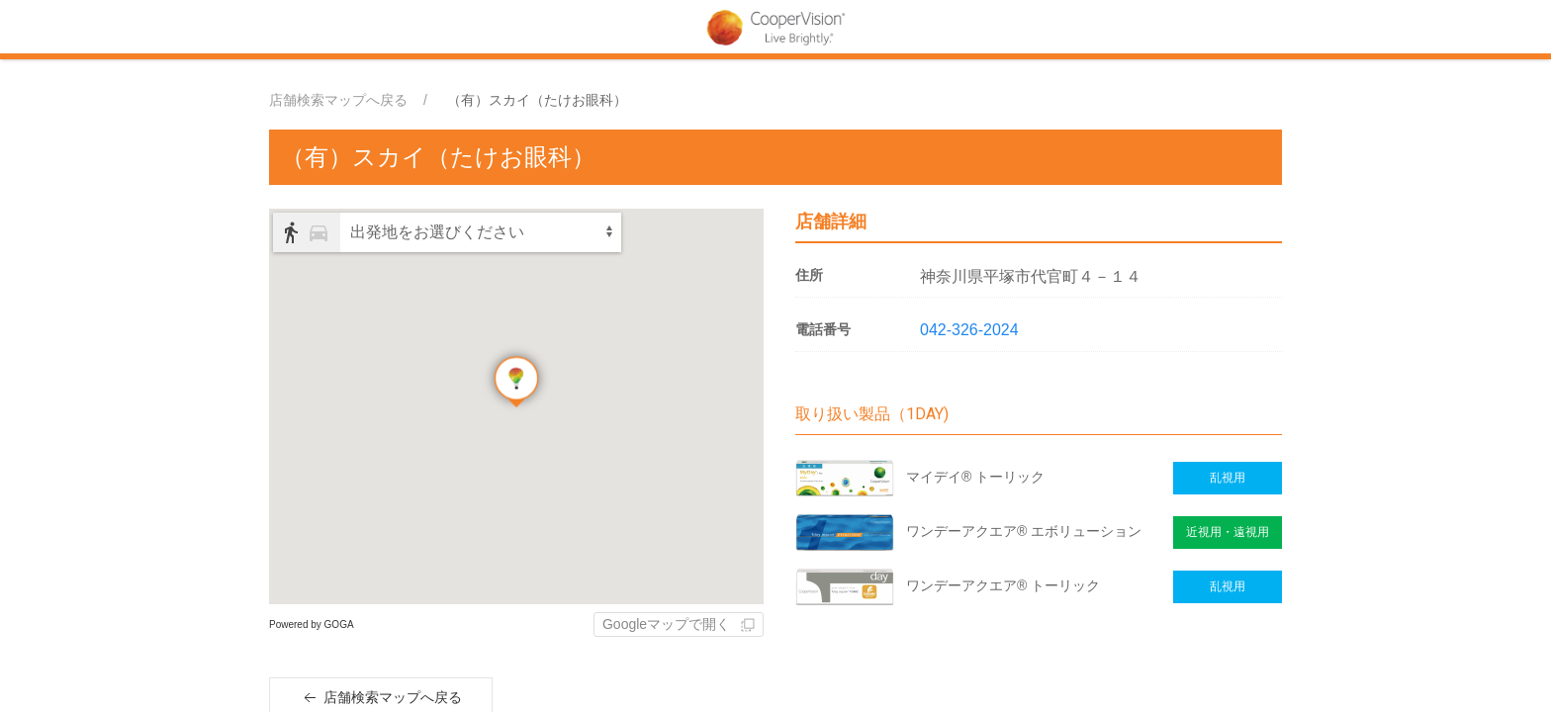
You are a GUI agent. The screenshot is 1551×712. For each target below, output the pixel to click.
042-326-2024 (969, 329)
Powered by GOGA (311, 624)
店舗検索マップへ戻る (338, 100)
